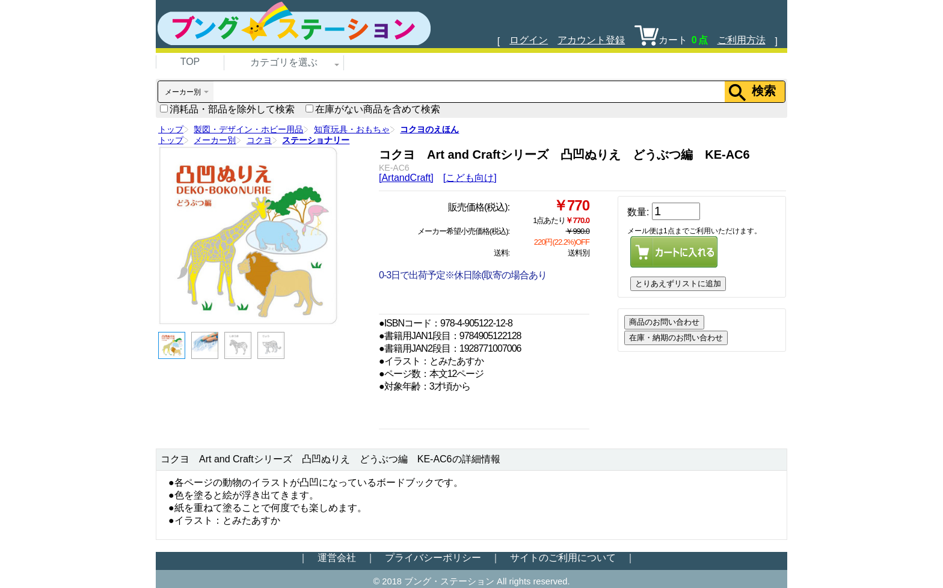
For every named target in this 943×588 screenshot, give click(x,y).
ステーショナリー (315, 140)
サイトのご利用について (563, 558)
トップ (170, 129)
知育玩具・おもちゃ (352, 129)
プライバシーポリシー (433, 558)
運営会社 (337, 558)
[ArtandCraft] (406, 178)
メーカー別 (215, 140)
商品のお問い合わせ (664, 321)
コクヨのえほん (429, 129)
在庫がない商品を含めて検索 (373, 109)
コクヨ (259, 140)
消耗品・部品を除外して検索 (227, 109)
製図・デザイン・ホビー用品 (248, 129)
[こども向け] (470, 178)
